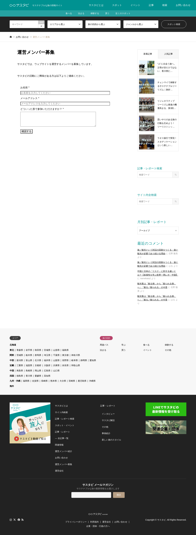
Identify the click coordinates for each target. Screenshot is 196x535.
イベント (135, 5)
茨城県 (20, 355)
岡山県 (38, 370)
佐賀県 (35, 381)
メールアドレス (29, 98)
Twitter (14, 520)
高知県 (47, 376)
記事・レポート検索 (64, 419)
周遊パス (104, 345)
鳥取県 (20, 370)
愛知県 (93, 360)
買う (107, 13)
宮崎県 (72, 381)
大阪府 (47, 365)
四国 (12, 376)
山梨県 (56, 360)
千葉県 (56, 355)
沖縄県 (92, 381)
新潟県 (20, 360)
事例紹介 (106, 433)
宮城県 (47, 350)
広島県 (47, 370)
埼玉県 (47, 355)
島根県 (29, 370)
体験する (94, 13)
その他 (168, 350)
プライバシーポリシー (76, 522)
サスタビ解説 (108, 420)
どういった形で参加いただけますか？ (42, 109)
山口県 (56, 370)
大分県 (63, 381)
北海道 (13, 345)
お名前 (24, 87)
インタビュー (108, 414)
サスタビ (161, 520)
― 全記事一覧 (61, 438)
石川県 (38, 360)
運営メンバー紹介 (63, 451)
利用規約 (94, 522)
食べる (68, 13)
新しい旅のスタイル (111, 440)
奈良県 (65, 365)
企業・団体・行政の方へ (98, 526)
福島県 (65, 350)
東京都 (65, 355)
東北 (12, 350)
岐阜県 (74, 360)
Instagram (11, 520)
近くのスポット (123, 13)
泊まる (81, 13)
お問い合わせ (183, 5)
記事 (151, 5)
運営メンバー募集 (63, 464)
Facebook (18, 520)
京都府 (38, 365)
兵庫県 (56, 365)
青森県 (20, 350)
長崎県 (44, 381)
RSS (22, 520)
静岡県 (84, 360)
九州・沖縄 (15, 381)
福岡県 (26, 381)
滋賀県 (29, 365)
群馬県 (38, 355)
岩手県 (29, 350)
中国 (12, 370)
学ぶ (123, 345)
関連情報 (59, 445)
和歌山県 (75, 365)
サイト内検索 (61, 412)
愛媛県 (38, 376)
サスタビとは (96, 5)
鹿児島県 (82, 381)
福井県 (47, 360)
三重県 (20, 365)
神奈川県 (75, 355)
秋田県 (38, 350)
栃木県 (29, 355)
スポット (117, 5)
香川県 (29, 376)
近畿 (12, 365)
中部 (12, 360)
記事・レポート (62, 432)
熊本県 (53, 381)
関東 (12, 355)
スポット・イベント (64, 425)
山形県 (56, 350)
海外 (12, 386)
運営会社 (59, 471)
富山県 (29, 360)
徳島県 (20, 376)
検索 (164, 5)
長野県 (65, 360)
